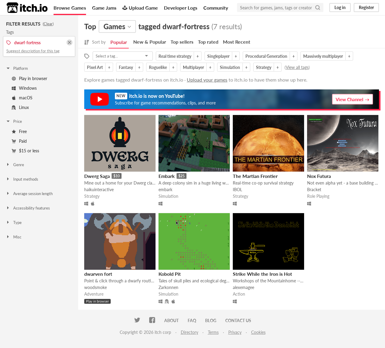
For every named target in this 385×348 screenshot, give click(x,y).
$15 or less (25, 150)
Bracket (314, 189)
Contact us (238, 320)
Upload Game (140, 8)
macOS (22, 97)
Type (14, 222)
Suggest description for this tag (33, 50)
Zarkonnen (168, 287)
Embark (167, 176)
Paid (19, 141)
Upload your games (207, 79)
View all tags (297, 67)
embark (165, 189)
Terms (213, 332)
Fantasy (126, 67)
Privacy (235, 332)
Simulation (230, 67)
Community (215, 8)
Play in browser (29, 78)
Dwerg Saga (97, 176)
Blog (210, 320)
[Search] (317, 7)
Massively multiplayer (323, 56)
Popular (118, 42)
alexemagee (243, 287)
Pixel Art (95, 67)
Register (366, 7)
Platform (17, 68)
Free (19, 131)
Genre (15, 164)
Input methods (22, 179)
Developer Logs (180, 8)
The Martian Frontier (255, 176)
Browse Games (70, 8)
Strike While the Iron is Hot (262, 274)
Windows (24, 88)
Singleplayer (218, 56)
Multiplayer (193, 67)
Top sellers (182, 42)
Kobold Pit (170, 274)
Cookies (258, 332)
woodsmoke (95, 287)
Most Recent (236, 42)
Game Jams (104, 8)
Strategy (263, 67)
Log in (340, 7)
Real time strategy (175, 56)
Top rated (208, 42)
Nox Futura (319, 176)
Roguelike (158, 67)
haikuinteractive (99, 189)
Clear (48, 23)
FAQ (192, 320)
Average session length (29, 193)
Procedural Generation (266, 56)
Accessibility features (28, 208)
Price (14, 121)
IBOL (237, 189)
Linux (20, 107)
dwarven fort (98, 274)
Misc (13, 237)
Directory (189, 332)
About (171, 320)
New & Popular (149, 42)
